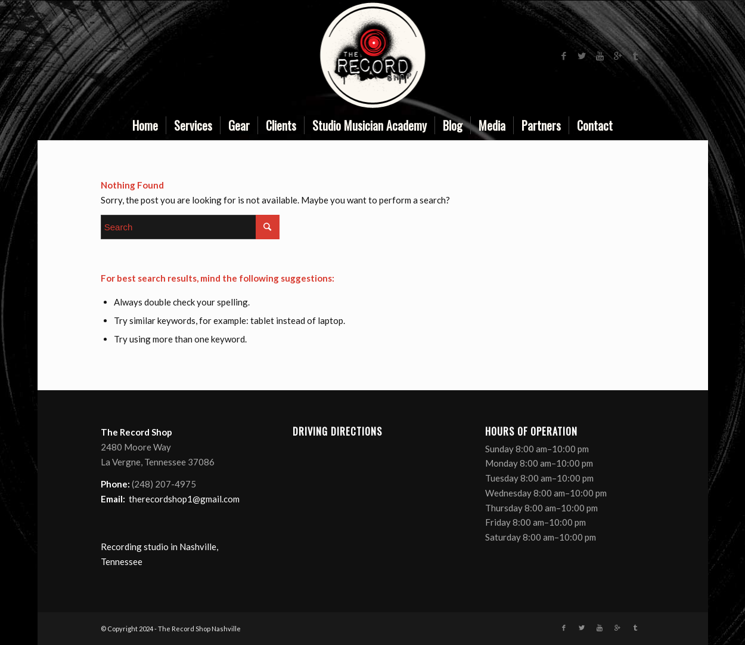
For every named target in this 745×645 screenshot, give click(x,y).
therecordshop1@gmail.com (184, 498)
